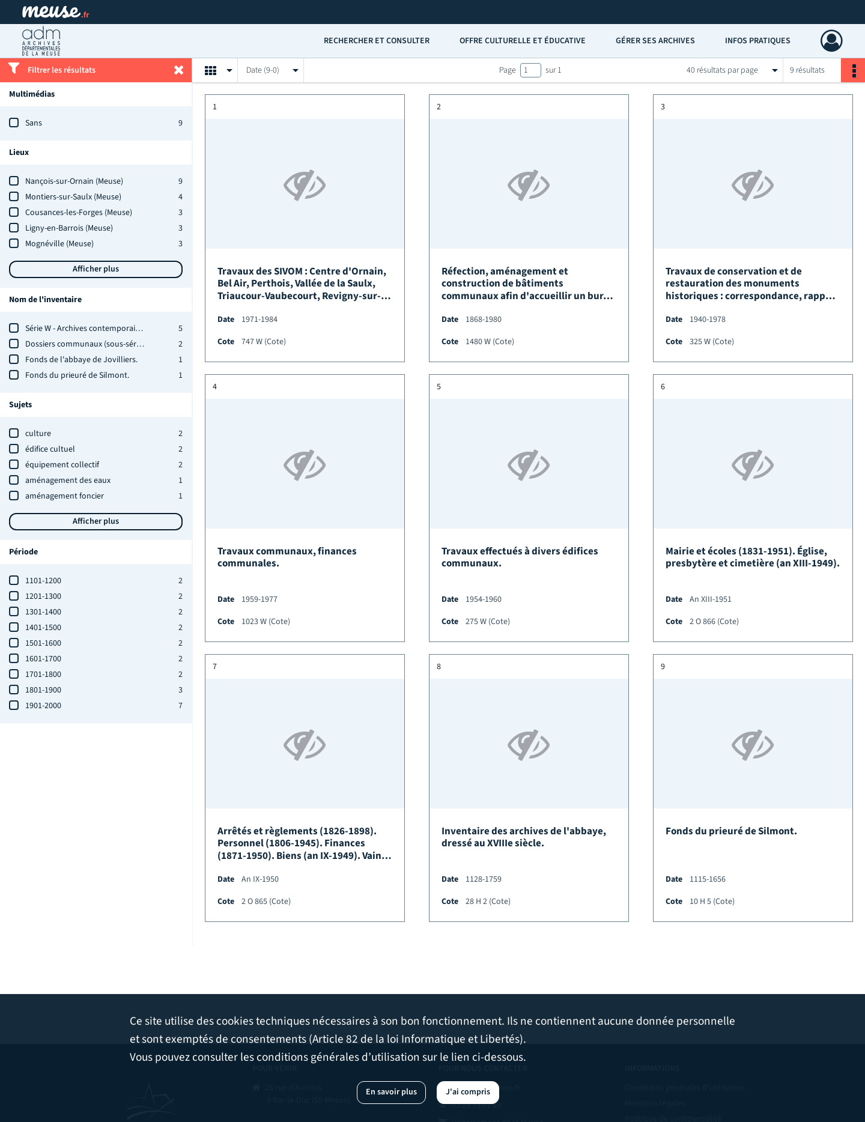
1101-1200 (43, 581)
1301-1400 (43, 612)
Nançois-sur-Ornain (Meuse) (74, 181)
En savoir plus (391, 1092)
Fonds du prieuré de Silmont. (77, 375)
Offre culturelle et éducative (523, 41)
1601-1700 (43, 659)
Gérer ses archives (655, 41)
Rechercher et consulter (376, 41)
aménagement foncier (64, 496)
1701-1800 (43, 675)
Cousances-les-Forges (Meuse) (78, 213)
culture (38, 434)
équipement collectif (62, 465)
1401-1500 (43, 628)
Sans (33, 123)
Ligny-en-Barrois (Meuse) (69, 228)
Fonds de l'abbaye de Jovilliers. (81, 360)
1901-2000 (43, 706)
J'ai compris (468, 1092)
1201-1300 (43, 596)
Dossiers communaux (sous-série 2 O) (91, 344)
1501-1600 (43, 643)
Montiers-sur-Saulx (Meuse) (73, 197)
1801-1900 (43, 690)
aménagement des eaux (68, 481)
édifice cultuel (50, 449)
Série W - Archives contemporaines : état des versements (125, 329)
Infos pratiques (758, 41)
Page (507, 70)
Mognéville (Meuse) (59, 244)
